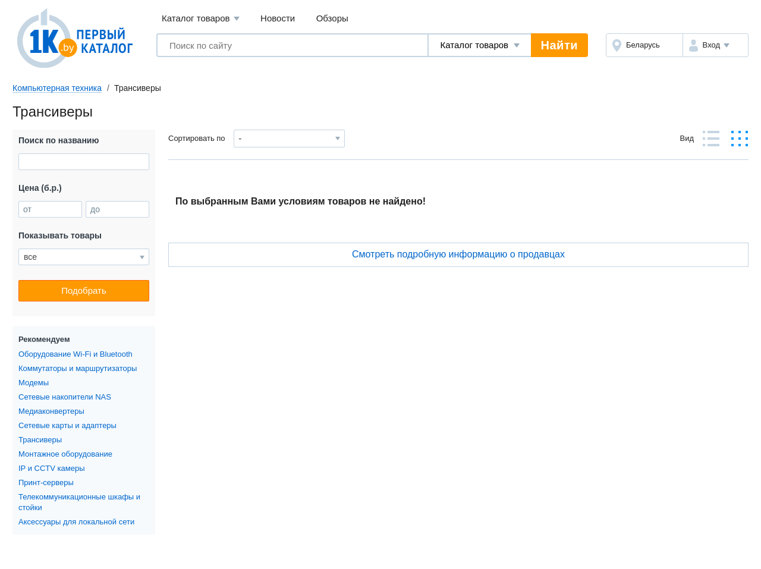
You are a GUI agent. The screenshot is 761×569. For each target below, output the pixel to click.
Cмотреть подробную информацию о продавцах (458, 254)
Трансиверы (40, 439)
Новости (277, 18)
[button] (715, 45)
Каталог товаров (201, 18)
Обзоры (332, 18)
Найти (559, 45)
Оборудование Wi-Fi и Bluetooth (75, 354)
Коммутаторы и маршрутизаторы (77, 368)
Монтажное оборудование (65, 453)
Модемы (33, 382)
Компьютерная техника (57, 88)
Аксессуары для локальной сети (76, 521)
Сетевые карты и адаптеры (67, 425)
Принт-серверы (46, 482)
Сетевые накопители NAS (64, 396)
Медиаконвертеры (51, 411)
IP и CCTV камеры (51, 468)
